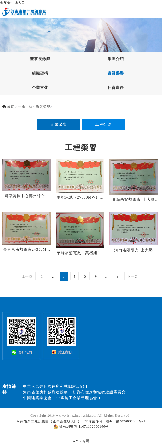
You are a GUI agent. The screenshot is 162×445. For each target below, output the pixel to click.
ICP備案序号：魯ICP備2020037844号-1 (113, 421)
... (106, 276)
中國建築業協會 (37, 398)
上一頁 (27, 276)
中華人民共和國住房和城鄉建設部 (53, 386)
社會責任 (116, 88)
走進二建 (25, 107)
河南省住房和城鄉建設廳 (45, 392)
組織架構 (40, 74)
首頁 (10, 107)
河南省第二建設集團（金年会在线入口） (49, 421)
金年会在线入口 (12, 3)
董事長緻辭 (40, 60)
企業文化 (40, 88)
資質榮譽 (116, 74)
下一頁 (132, 276)
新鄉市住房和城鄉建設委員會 (99, 392)
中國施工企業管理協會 (76, 398)
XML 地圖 (81, 441)
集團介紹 (116, 60)
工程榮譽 (103, 124)
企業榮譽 (59, 124)
